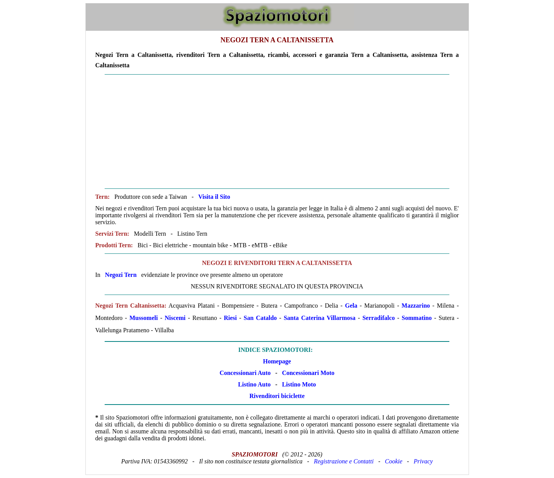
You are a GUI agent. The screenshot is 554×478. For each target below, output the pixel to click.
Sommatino (417, 318)
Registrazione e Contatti (344, 461)
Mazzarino (416, 305)
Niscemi (175, 318)
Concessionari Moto (307, 373)
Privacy (423, 461)
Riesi (230, 318)
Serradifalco (378, 318)
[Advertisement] (277, 131)
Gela (351, 305)
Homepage (277, 361)
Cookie (393, 461)
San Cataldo (260, 318)
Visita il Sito (214, 196)
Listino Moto (299, 384)
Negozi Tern (121, 274)
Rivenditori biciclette (277, 396)
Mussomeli (143, 318)
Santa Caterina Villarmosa (319, 318)
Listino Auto (254, 384)
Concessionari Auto (245, 373)
